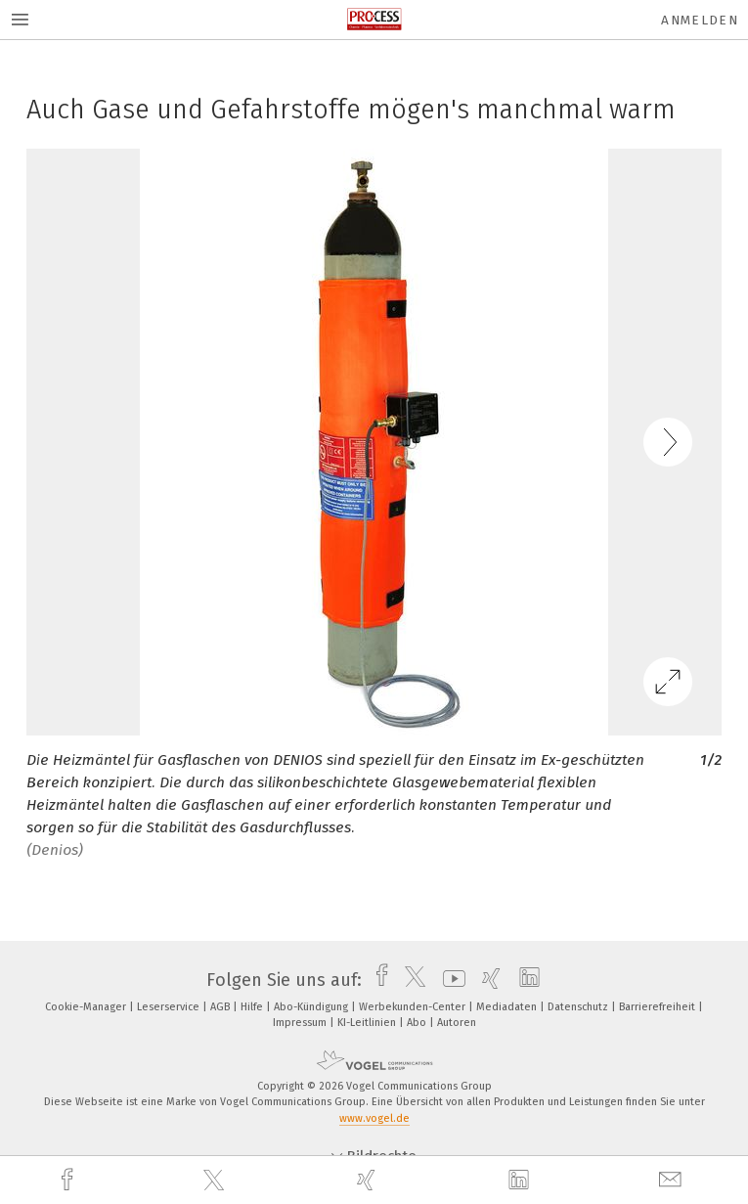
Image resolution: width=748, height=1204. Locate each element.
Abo (418, 1022)
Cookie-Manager (87, 1007)
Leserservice (169, 1007)
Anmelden (699, 20)
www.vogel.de (374, 1118)
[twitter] (216, 1180)
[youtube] (449, 980)
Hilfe (253, 1007)
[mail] (672, 1180)
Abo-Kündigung (312, 1007)
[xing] (368, 1180)
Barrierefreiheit (658, 1007)
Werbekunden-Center (413, 1007)
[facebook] (69, 1180)
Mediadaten (508, 1007)
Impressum (301, 1022)
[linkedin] (521, 1180)
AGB (221, 1007)
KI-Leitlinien (368, 1022)
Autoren (456, 1022)
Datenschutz (579, 1007)
